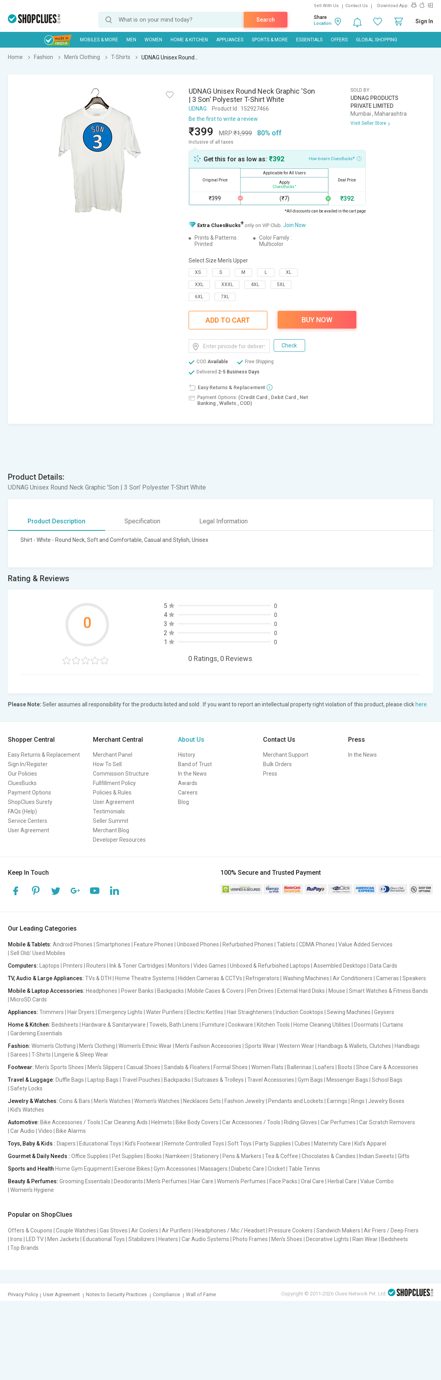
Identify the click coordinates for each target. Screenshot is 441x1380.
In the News (192, 773)
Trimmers (51, 1012)
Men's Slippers (105, 1067)
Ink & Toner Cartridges (136, 965)
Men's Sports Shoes (59, 1067)
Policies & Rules (112, 792)
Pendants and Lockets (295, 1101)
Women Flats (267, 1067)
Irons (16, 1239)
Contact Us (356, 5)
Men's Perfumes (166, 1181)
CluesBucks (22, 783)
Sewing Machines (349, 1012)
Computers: (23, 965)
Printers (73, 965)
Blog (183, 802)
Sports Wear (260, 1046)
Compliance (166, 1294)
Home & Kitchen (189, 39)
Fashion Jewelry (244, 1101)
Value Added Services (365, 944)
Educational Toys (100, 1143)
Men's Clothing (97, 1046)
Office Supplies (89, 1156)
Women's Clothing (54, 1046)
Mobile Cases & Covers (215, 991)
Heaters (168, 1239)
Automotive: (23, 1122)
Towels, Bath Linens (173, 1025)
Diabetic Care (247, 1169)
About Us (191, 739)
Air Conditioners (352, 978)
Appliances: (23, 1012)
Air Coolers (144, 1230)
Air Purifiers (176, 1230)
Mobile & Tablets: (30, 944)
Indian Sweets (376, 1156)
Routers (96, 965)
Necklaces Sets (202, 1101)
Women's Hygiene (32, 1190)
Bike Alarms (71, 1131)
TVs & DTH (98, 978)
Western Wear (296, 1046)
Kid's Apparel (370, 1143)
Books (154, 1156)
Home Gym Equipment (83, 1169)
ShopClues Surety (30, 802)
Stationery (206, 1156)
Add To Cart (228, 320)
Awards (187, 783)
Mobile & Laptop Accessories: (46, 991)
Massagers (214, 1169)
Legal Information (223, 521)
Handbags (407, 1046)
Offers (339, 39)
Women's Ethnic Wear (145, 1046)
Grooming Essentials (84, 1181)
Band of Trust (195, 764)
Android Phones (73, 944)
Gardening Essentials (36, 1033)
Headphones (101, 991)
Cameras (387, 978)
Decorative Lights (327, 1239)
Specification (142, 521)
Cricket (276, 1169)
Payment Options (29, 792)
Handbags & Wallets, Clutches (354, 1046)
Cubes (302, 1143)
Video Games (209, 965)
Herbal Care (342, 1181)
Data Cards (383, 965)
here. (421, 704)
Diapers (66, 1143)
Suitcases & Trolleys (219, 1080)
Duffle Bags (70, 1080)
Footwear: (21, 1067)
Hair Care (202, 1181)
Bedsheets (65, 1025)
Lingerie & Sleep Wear (81, 1054)
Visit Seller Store (368, 123)
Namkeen (177, 1156)
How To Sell (107, 764)
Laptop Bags (103, 1080)
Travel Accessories (270, 1080)
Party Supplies (273, 1143)
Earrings (337, 1101)
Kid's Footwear (143, 1143)
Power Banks (137, 991)
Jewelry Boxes (386, 1101)
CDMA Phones (317, 944)
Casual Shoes (143, 1067)
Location (323, 23)
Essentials (309, 39)
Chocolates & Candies (329, 1156)
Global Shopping (376, 39)
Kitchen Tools (273, 1025)
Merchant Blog (111, 830)
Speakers (414, 978)
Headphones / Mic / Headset (230, 1230)
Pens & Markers (241, 1156)
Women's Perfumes (241, 1181)
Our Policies (22, 773)
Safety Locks (26, 1088)
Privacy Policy (23, 1294)
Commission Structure (121, 773)
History (186, 755)
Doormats (366, 1025)
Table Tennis (304, 1169)
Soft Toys (240, 1143)
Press (270, 773)
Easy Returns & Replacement (44, 755)
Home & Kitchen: (29, 1025)
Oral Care (312, 1181)
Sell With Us (326, 5)
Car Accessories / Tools (251, 1122)
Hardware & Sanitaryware (114, 1025)
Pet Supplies (127, 1156)
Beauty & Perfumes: (33, 1181)
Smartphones (113, 944)
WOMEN (153, 39)
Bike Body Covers (197, 1122)
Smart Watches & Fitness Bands (388, 991)
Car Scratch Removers (387, 1122)
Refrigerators (262, 978)
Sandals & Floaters (187, 1067)
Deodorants (128, 1181)
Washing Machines (306, 978)
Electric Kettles (205, 1012)
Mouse (336, 991)
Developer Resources (119, 840)
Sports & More (270, 39)
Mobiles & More (99, 39)
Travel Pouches (141, 1080)
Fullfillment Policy (114, 783)
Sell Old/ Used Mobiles (37, 953)
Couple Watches (76, 1230)
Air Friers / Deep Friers (391, 1230)
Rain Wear (365, 1239)
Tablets (286, 944)
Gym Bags (310, 1080)
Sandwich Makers (338, 1230)
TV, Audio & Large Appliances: (46, 978)
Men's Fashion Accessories (208, 1046)
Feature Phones (153, 944)
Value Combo (377, 1181)
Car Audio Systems (205, 1239)
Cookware (240, 1025)
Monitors (179, 965)
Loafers (324, 1067)
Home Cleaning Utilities (321, 1025)
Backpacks (170, 991)
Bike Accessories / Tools (70, 1122)
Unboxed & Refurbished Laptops (270, 965)
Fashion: (19, 1046)
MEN (131, 39)
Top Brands (24, 1248)
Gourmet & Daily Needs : (39, 1156)
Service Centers (27, 821)
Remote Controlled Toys (194, 1143)
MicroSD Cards (28, 999)
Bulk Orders (277, 764)
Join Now (294, 225)
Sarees (19, 1054)
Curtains (392, 1025)
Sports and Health (31, 1169)
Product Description (56, 521)
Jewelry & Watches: (33, 1101)
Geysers (384, 1012)
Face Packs (283, 1181)
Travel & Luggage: (31, 1080)
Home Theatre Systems (144, 978)
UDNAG (198, 108)
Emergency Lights (120, 1012)
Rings (358, 1101)
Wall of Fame (201, 1294)
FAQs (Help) (22, 811)
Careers (188, 792)
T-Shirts (41, 1054)
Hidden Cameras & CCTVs (210, 978)
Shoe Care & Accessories (387, 1067)
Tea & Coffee (281, 1156)
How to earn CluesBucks (335, 158)
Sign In (424, 21)
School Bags (387, 1080)
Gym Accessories (175, 1169)
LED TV (35, 1239)
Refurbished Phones (247, 944)
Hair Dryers (80, 1012)
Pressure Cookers (291, 1230)
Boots (345, 1067)
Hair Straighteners (249, 1012)
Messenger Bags (347, 1080)
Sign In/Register (28, 764)
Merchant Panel (112, 755)
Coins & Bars (74, 1101)
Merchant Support (285, 755)
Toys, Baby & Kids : (32, 1143)
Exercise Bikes (132, 1169)
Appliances (229, 39)
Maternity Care (332, 1143)
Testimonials (109, 811)
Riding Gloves (300, 1122)
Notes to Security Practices (116, 1294)
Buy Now (317, 320)
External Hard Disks (301, 991)
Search (265, 20)
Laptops (49, 965)
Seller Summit (110, 821)
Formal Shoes (230, 1067)
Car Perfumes (338, 1122)
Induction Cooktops (299, 1012)
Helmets (161, 1122)
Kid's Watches (27, 1110)
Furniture (213, 1025)
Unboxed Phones (198, 944)
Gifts (404, 1156)
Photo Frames (250, 1239)
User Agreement (28, 830)
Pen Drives (260, 991)
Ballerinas (299, 1067)
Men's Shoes (286, 1239)
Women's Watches (157, 1101)
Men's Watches (112, 1101)
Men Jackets (63, 1239)
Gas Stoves (114, 1230)
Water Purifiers (164, 1012)
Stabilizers (141, 1239)
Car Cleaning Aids (126, 1122)
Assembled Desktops (339, 965)
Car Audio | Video (31, 1131)
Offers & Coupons (30, 1230)
